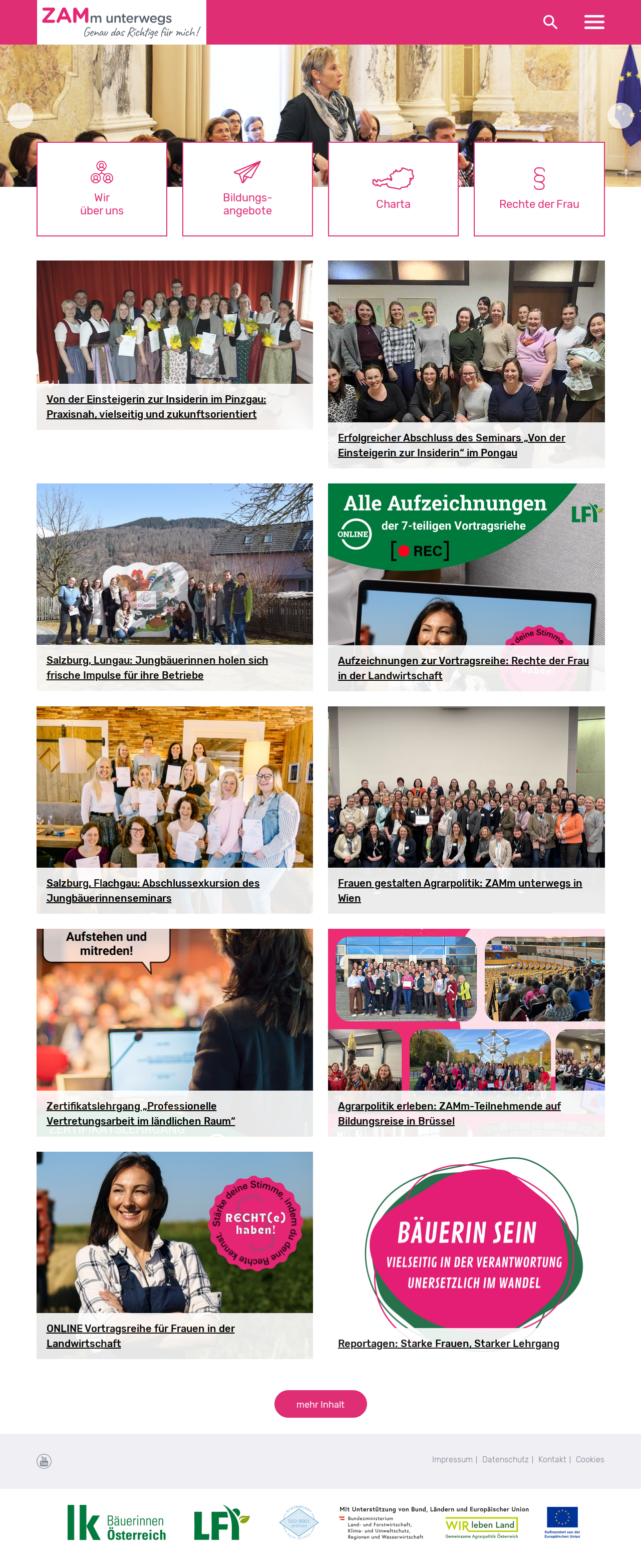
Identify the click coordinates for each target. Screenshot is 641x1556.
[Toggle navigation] (594, 22)
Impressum (452, 1459)
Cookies (590, 1459)
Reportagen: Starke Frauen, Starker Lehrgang (448, 1344)
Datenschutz (505, 1459)
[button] (320, 1404)
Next (620, 116)
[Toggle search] (550, 22)
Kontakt (552, 1459)
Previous (21, 116)
